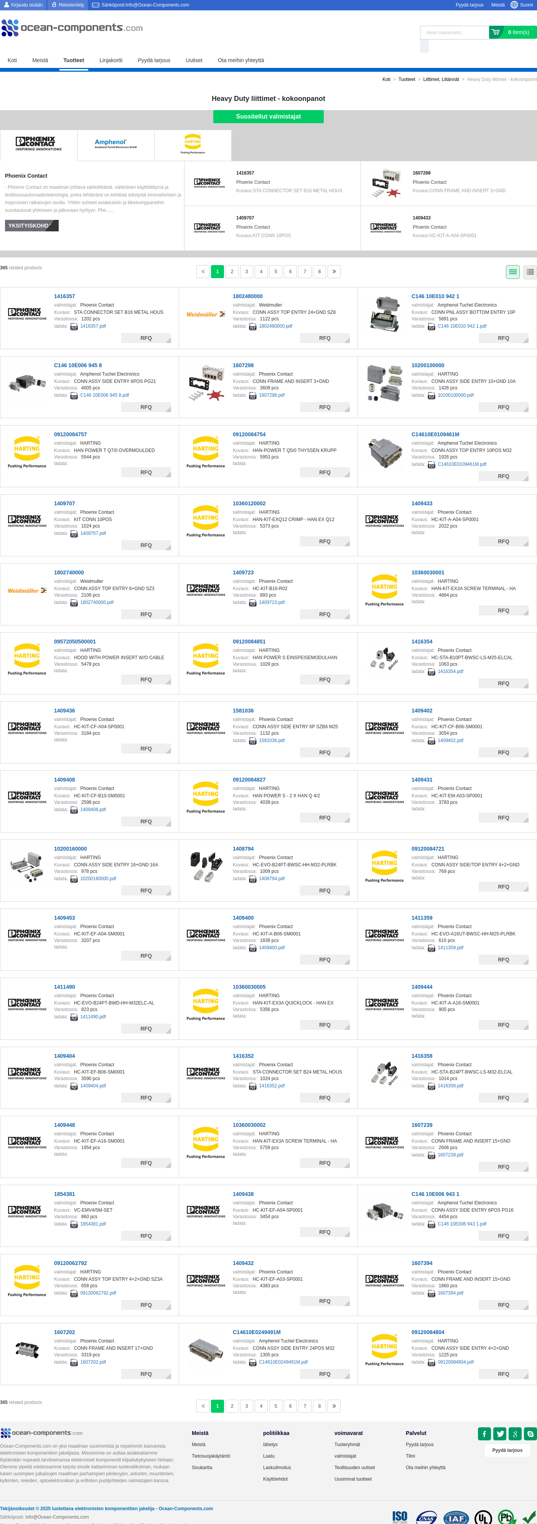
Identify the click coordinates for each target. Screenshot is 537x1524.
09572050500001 (75, 628)
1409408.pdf (93, 796)
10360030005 (249, 973)
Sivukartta (202, 1454)
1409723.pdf (272, 589)
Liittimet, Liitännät (441, 66)
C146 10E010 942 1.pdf (462, 312)
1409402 (422, 697)
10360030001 (428, 559)
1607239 (422, 1111)
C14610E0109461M (436, 421)
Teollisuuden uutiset (354, 1454)
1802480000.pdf (275, 312)
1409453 (64, 904)
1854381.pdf (93, 1210)
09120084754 (249, 421)
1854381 (64, 1181)
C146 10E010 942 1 (436, 283)
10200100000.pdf (455, 381)
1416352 (243, 1042)
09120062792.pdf (98, 1279)
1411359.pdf (450, 934)
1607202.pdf (93, 1348)
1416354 (422, 628)
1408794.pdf (272, 865)
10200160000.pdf (98, 865)
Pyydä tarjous (470, 5)
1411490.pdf (93, 1003)
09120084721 (428, 835)
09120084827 (249, 766)
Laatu (269, 1442)
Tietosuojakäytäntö (211, 1442)
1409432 (243, 1250)
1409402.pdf (450, 727)
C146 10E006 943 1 (436, 1181)
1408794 (243, 835)
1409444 (422, 973)
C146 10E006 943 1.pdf (462, 1210)
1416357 (245, 159)
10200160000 (70, 835)
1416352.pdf (272, 1072)
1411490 (64, 973)
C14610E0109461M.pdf (462, 451)
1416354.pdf (450, 658)
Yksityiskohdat (32, 212)
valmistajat (345, 1442)
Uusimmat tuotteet (353, 1465)
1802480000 (248, 283)
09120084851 (249, 628)
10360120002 (249, 490)
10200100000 (428, 352)
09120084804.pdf (455, 1348)
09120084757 (70, 421)
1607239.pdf (450, 1141)
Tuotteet (73, 47)
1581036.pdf (272, 727)
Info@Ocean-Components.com (57, 1503)
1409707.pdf (93, 520)
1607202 (64, 1319)
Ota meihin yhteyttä (241, 47)
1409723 (243, 559)
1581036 (243, 697)
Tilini (410, 1442)
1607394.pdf (450, 1279)
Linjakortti (111, 47)
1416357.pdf (93, 312)
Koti (12, 47)
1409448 (64, 1111)
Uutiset (194, 47)
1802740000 (69, 559)
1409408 (64, 766)
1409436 (64, 697)
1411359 (422, 904)
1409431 (422, 766)
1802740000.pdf (97, 589)
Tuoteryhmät (347, 1431)
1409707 (245, 204)
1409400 (243, 904)
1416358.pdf (450, 1072)
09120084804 (428, 1319)
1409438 (243, 1181)
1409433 (422, 204)
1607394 (422, 1250)
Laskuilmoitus (277, 1454)
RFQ (146, 325)
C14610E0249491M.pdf (283, 1348)
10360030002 (249, 1111)
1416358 (422, 1042)
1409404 (64, 1042)
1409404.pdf (93, 1072)
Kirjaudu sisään (27, 5)
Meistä (498, 5)
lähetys (270, 1431)
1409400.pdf (272, 934)
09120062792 (70, 1250)
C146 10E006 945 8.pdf (104, 381)
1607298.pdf (272, 381)
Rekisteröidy (71, 5)
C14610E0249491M (257, 1319)
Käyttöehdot (275, 1465)
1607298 (422, 159)
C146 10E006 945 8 (78, 352)
